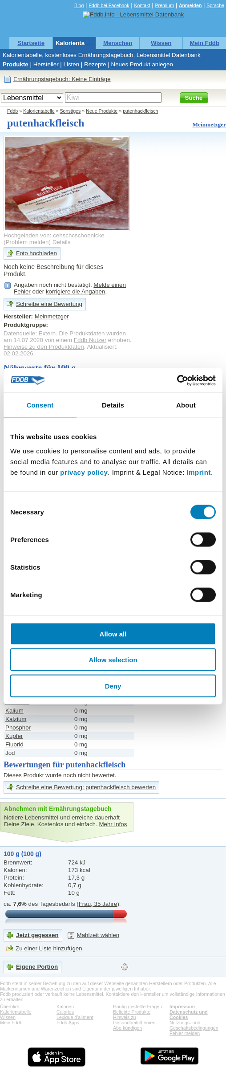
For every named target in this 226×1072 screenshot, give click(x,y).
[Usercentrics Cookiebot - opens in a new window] (177, 380)
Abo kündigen (127, 1028)
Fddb (12, 111)
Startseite (30, 43)
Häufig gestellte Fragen (137, 1006)
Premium (164, 5)
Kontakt (142, 5)
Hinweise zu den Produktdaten (44, 346)
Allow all (113, 633)
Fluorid (14, 744)
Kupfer (14, 736)
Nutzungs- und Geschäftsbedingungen (194, 1025)
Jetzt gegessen (37, 935)
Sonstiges (70, 111)
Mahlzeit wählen (98, 935)
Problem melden (26, 242)
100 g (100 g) (22, 853)
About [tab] (186, 405)
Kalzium (15, 719)
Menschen (117, 43)
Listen (72, 64)
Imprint (199, 472)
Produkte (15, 64)
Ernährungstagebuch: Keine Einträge (62, 79)
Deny (113, 685)
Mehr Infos (113, 824)
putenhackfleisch (140, 111)
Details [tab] (113, 405)
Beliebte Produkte (131, 1012)
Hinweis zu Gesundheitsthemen (134, 1020)
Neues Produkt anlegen (142, 64)
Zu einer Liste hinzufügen (49, 948)
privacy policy (84, 472)
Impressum (182, 1006)
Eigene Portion (37, 966)
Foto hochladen (36, 253)
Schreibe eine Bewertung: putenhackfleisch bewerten (86, 787)
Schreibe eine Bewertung (49, 304)
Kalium (14, 710)
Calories (65, 1012)
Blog (79, 5)
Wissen (161, 43)
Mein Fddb (204, 43)
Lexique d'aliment (74, 1017)
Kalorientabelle (77, 43)
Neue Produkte (101, 111)
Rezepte (95, 64)
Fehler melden (185, 1033)
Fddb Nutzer (90, 340)
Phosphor (18, 727)
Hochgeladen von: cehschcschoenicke (54, 235)
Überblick (10, 1006)
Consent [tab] (40, 405)
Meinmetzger (209, 124)
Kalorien (65, 1006)
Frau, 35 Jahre (98, 904)
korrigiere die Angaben (75, 291)
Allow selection (113, 660)
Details (61, 242)
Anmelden (190, 5)
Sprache (215, 5)
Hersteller (46, 64)
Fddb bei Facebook (109, 5)
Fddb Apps (67, 1022)
